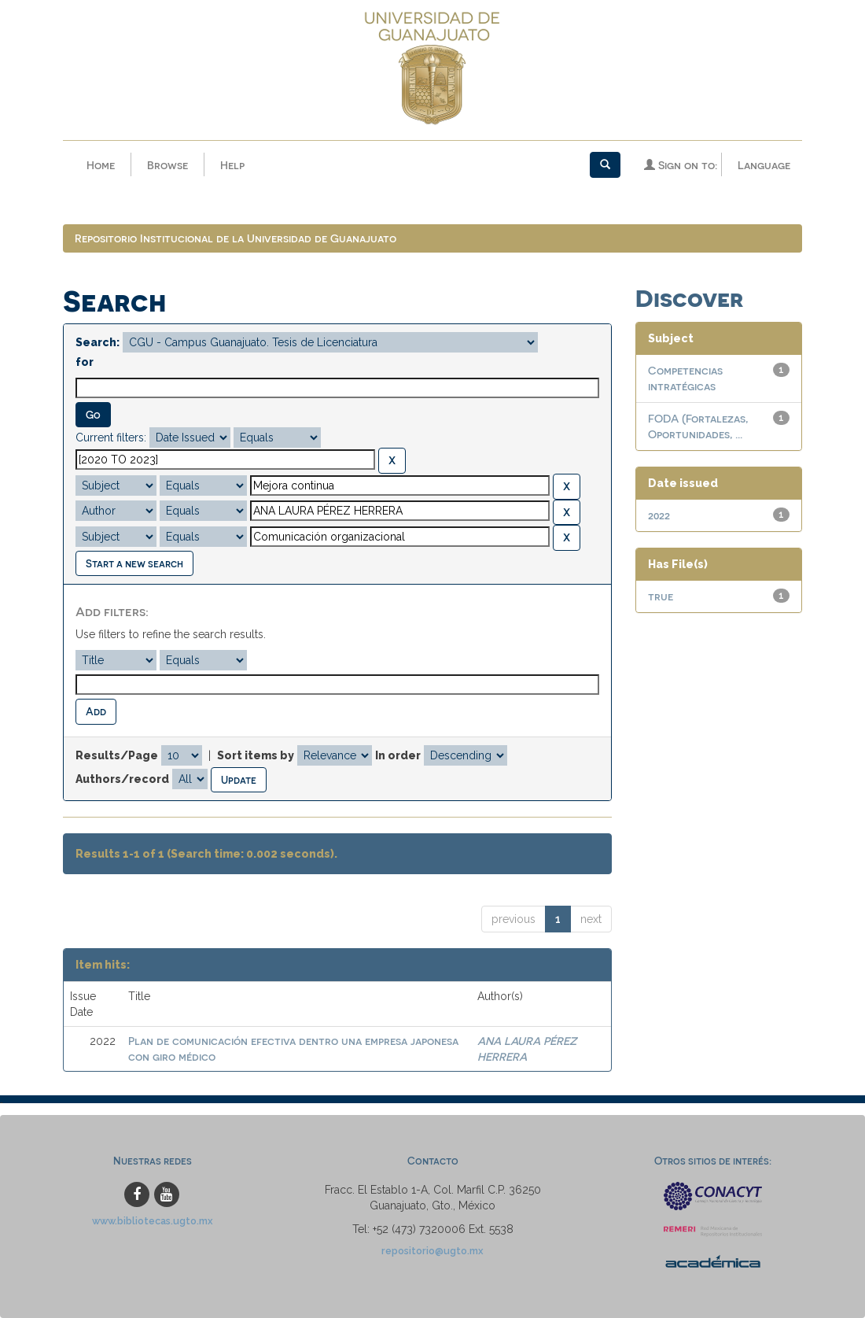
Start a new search (134, 563)
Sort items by (255, 755)
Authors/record (122, 779)
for (84, 362)
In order (398, 755)
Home (100, 165)
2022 (659, 515)
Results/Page (116, 755)
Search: (97, 342)
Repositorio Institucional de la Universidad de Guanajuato (235, 238)
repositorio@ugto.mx (432, 1251)
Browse (167, 165)
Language (764, 165)
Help (232, 165)
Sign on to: (680, 165)
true (660, 596)
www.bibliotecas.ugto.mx (152, 1221)
